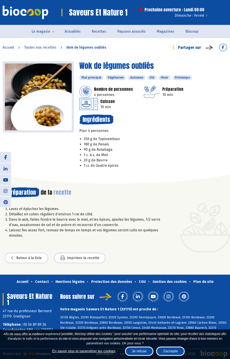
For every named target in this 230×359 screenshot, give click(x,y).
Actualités (73, 31)
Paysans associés (131, 31)
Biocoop (191, 31)
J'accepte (170, 351)
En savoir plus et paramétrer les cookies (83, 351)
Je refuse (139, 351)
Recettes (99, 31)
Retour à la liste (26, 258)
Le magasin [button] (41, 31)
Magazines (165, 31)
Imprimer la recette (79, 258)
